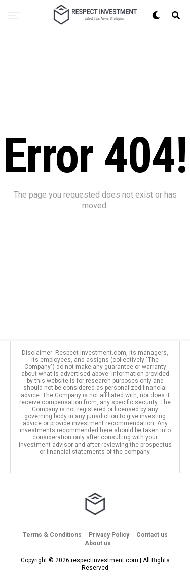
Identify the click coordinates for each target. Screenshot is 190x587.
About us (98, 543)
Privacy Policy (109, 535)
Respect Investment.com (90, 352)
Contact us (152, 535)
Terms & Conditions (52, 535)
